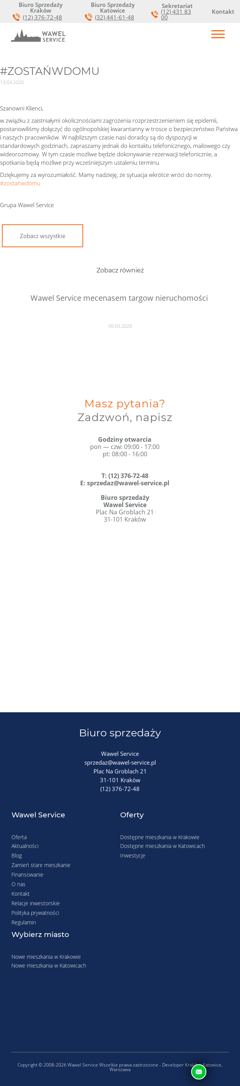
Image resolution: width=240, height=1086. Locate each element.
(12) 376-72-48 (42, 17)
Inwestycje (132, 855)
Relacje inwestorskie (35, 903)
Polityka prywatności (35, 912)
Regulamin (23, 922)
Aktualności (25, 845)
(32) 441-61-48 (114, 17)
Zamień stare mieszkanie (41, 865)
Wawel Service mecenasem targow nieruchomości (119, 298)
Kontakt (20, 893)
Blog (16, 855)
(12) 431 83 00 (176, 14)
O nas (18, 884)
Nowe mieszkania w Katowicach (48, 965)
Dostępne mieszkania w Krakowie (160, 837)
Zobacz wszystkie (42, 236)
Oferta (19, 837)
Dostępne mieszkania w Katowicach (162, 845)
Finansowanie (27, 874)
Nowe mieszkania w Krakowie (46, 956)
